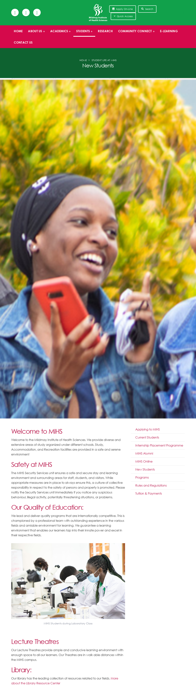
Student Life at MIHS (104, 60)
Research (105, 31)
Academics (59, 33)
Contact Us (23, 42)
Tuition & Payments (148, 493)
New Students (145, 469)
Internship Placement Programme (159, 445)
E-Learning (169, 31)
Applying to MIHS (147, 429)
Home (18, 31)
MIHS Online (144, 461)
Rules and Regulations (151, 485)
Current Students (147, 437)
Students (83, 33)
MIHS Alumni (144, 453)
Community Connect (135, 33)
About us (35, 33)
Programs (142, 477)
